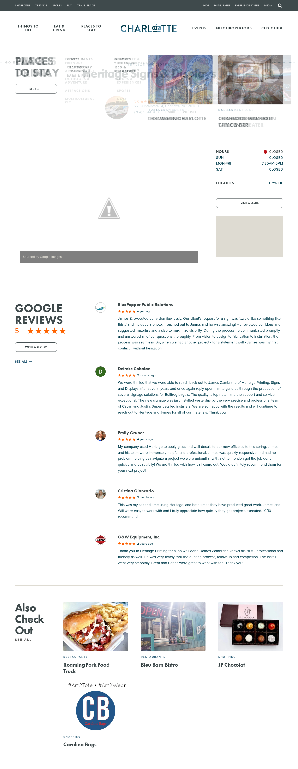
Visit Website (249, 203)
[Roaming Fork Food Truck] (95, 626)
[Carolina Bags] (95, 706)
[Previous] (21, 208)
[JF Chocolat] (250, 626)
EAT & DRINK (59, 28)
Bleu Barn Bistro (159, 664)
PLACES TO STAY (91, 28)
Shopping (227, 657)
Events (199, 28)
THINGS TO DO (28, 28)
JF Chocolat (231, 664)
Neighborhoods (234, 28)
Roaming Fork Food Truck (86, 668)
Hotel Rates (222, 5)
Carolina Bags (79, 744)
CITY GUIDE (272, 28)
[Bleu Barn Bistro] (173, 626)
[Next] (196, 208)
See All (26, 639)
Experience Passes (247, 5)
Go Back (12, 62)
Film (69, 5)
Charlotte (22, 5)
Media (268, 5)
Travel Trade (86, 5)
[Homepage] (149, 28)
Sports (57, 5)
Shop (205, 5)
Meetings (41, 5)
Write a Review (36, 347)
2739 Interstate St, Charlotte (166, 106)
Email (170, 112)
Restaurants (75, 657)
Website (191, 112)
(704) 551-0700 (146, 112)
